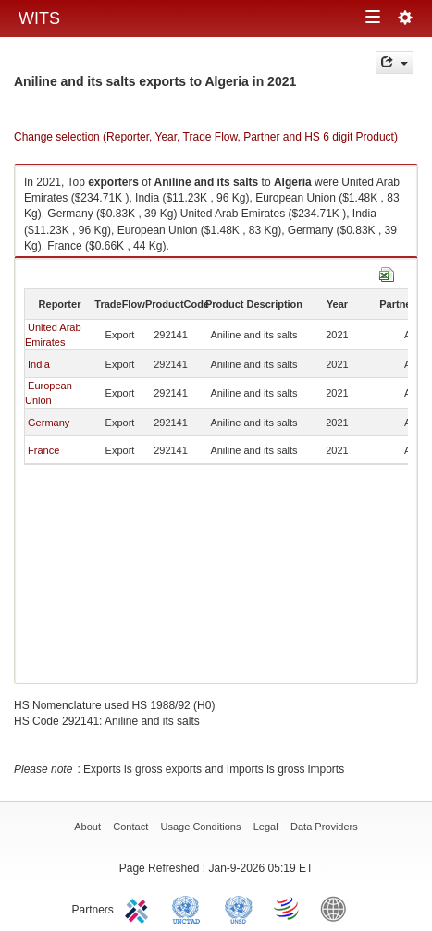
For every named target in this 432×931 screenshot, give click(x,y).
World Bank (337, 907)
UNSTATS (238, 907)
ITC (139, 907)
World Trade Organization (287, 907)
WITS (39, 18)
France (43, 450)
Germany (48, 422)
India (39, 364)
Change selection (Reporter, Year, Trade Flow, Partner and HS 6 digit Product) (206, 136)
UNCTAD (189, 907)
